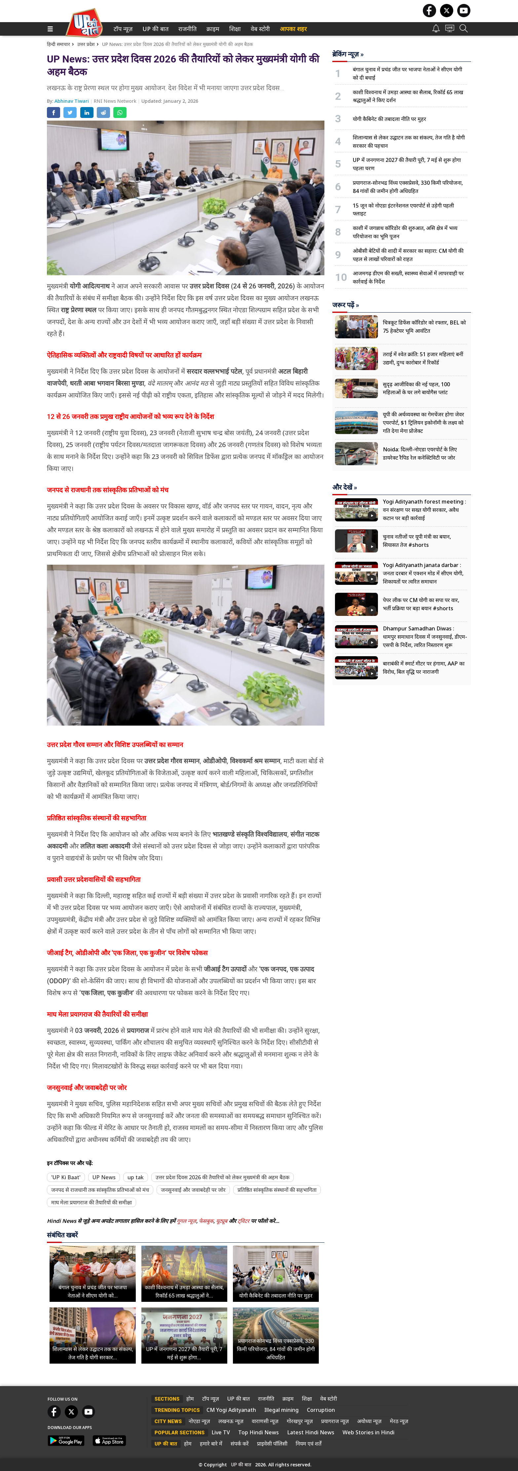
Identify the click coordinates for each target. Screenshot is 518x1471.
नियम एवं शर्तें (308, 1444)
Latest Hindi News (310, 1432)
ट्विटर (243, 1221)
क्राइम (212, 28)
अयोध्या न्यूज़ (369, 1421)
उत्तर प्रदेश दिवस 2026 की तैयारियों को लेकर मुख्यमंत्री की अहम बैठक (222, 1177)
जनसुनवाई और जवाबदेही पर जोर (193, 1190)
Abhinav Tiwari (72, 100)
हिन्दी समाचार (58, 44)
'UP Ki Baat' (66, 1177)
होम (190, 1399)
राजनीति (186, 28)
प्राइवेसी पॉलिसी (272, 1444)
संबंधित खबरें (62, 1235)
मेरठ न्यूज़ (399, 1421)
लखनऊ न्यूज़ (230, 1421)
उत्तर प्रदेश (86, 44)
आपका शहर (293, 28)
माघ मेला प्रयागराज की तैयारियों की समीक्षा (91, 1202)
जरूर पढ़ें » (345, 305)
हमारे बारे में (211, 1444)
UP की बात (154, 28)
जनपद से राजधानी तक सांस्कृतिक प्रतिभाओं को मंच (100, 1190)
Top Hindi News (258, 1432)
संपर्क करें (240, 1444)
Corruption (321, 1410)
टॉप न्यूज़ (122, 28)
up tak (136, 1177)
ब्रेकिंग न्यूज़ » (348, 54)
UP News (104, 1177)
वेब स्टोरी (259, 28)
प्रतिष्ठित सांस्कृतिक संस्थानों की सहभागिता (277, 1190)
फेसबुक (206, 1221)
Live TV (220, 1432)
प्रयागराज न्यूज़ (335, 1421)
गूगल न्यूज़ (186, 1221)
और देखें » (344, 487)
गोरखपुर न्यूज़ (300, 1421)
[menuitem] (123, 29)
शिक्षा (234, 28)
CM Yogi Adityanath (231, 1410)
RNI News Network (116, 100)
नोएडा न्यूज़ (199, 1421)
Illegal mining (281, 1410)
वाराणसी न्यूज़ (265, 1421)
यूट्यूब (222, 1221)
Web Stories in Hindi (368, 1432)
